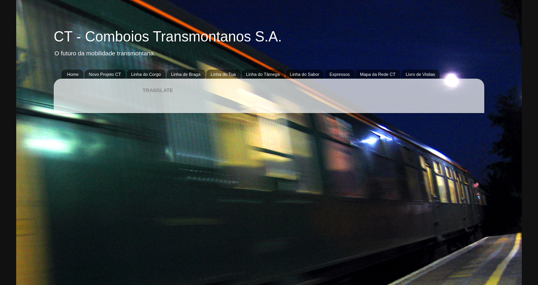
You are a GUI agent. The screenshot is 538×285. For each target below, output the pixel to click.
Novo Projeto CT (105, 74)
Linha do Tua (223, 74)
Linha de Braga (186, 74)
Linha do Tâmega (263, 74)
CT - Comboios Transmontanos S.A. (168, 36)
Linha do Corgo (146, 74)
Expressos (339, 74)
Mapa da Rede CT (377, 74)
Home (73, 74)
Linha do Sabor (305, 74)
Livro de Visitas (420, 74)
